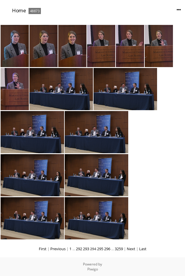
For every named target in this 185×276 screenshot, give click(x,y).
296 (107, 248)
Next (131, 248)
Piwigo (92, 269)
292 (79, 248)
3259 (119, 248)
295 (100, 248)
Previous (58, 248)
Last (142, 248)
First (42, 248)
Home (19, 10)
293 (86, 248)
